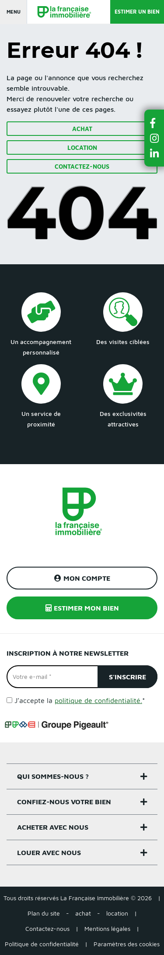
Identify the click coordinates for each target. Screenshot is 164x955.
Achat (82, 128)
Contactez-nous (82, 166)
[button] (154, 123)
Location (82, 147)
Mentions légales (107, 928)
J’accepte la (79, 700)
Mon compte (82, 578)
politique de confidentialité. (98, 700)
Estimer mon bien (82, 608)
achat (83, 913)
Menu (14, 11)
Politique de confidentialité (42, 944)
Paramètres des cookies (127, 944)
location (117, 913)
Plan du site (44, 913)
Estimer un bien (137, 11)
